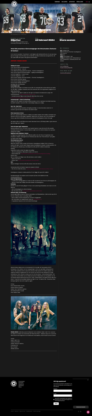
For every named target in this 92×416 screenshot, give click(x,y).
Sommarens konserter (80, 407)
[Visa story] (88, 412)
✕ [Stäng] (87, 380)
